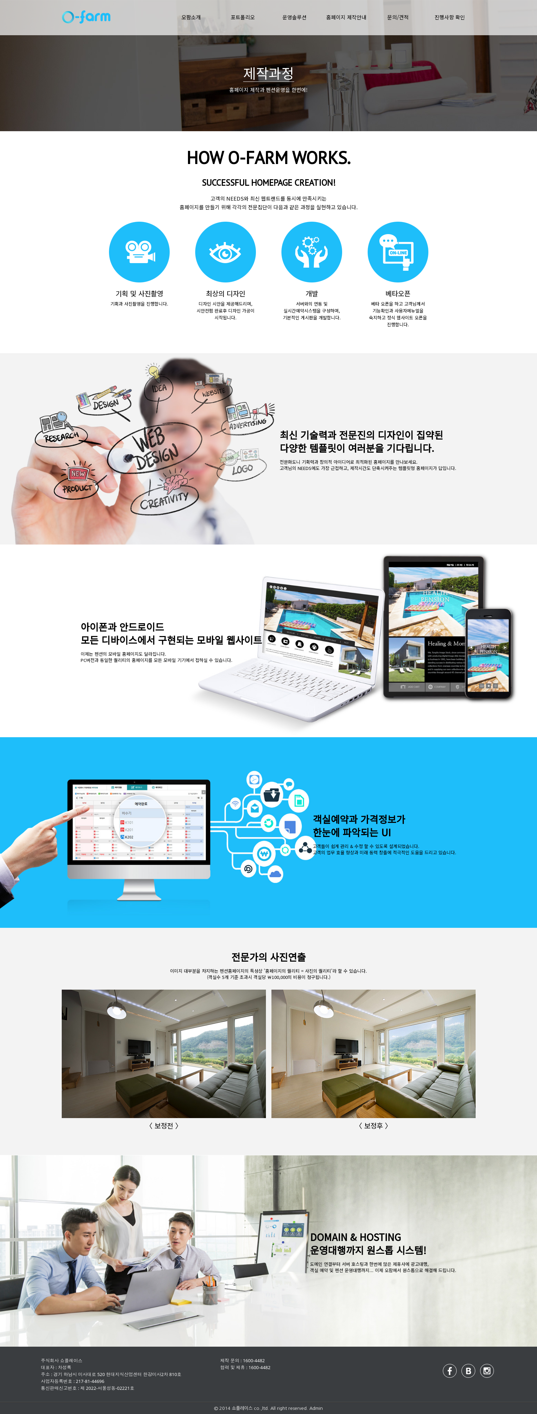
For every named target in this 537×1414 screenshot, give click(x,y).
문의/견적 (398, 17)
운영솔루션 (294, 17)
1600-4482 (254, 1360)
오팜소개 (191, 17)
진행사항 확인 (450, 17)
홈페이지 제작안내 (346, 17)
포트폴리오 (243, 17)
